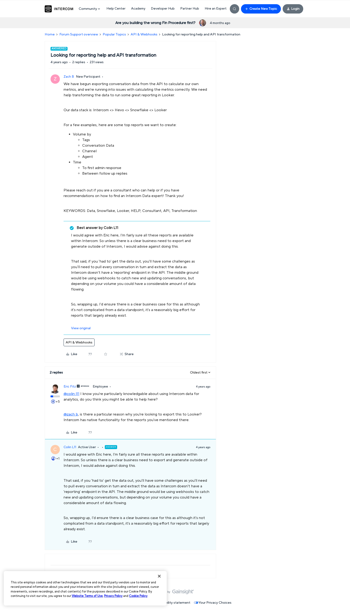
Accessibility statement (171, 602)
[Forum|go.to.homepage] (59, 9)
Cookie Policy (138, 596)
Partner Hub (189, 9)
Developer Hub (163, 9)
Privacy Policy (113, 596)
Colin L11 (70, 447)
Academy (138, 9)
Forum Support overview (78, 34)
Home (50, 34)
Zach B (69, 77)
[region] (85, 588)
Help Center (116, 9)
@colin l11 (71, 393)
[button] (261, 9)
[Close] (159, 576)
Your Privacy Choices (213, 602)
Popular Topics (114, 34)
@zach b (71, 414)
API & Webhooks (144, 34)
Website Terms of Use (87, 596)
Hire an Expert (216, 9)
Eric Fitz (70, 386)
